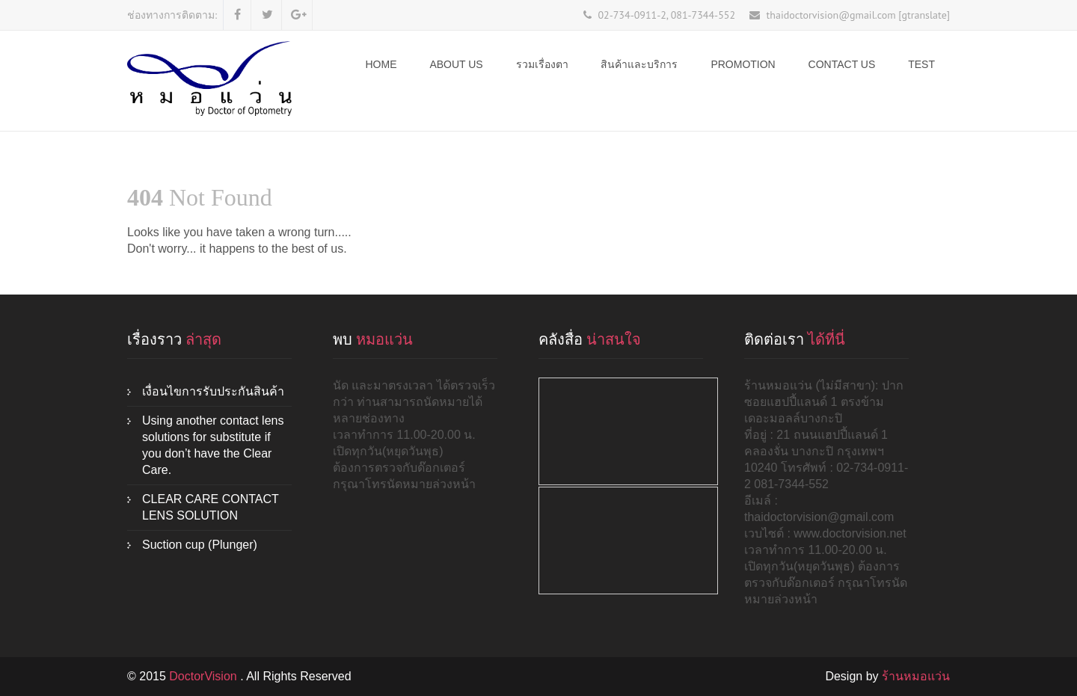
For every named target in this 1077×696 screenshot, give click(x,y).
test (921, 64)
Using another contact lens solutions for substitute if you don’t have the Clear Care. (212, 445)
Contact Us (842, 64)
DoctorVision (204, 676)
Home (381, 64)
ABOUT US (455, 64)
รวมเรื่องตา (542, 64)
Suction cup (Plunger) (199, 544)
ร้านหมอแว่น (916, 676)
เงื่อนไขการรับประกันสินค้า (213, 391)
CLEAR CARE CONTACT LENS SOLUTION (210, 507)
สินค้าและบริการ (639, 64)
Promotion (743, 64)
